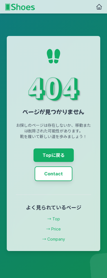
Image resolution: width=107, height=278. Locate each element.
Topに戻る (54, 155)
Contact (53, 174)
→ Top (53, 218)
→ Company (53, 239)
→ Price (53, 229)
